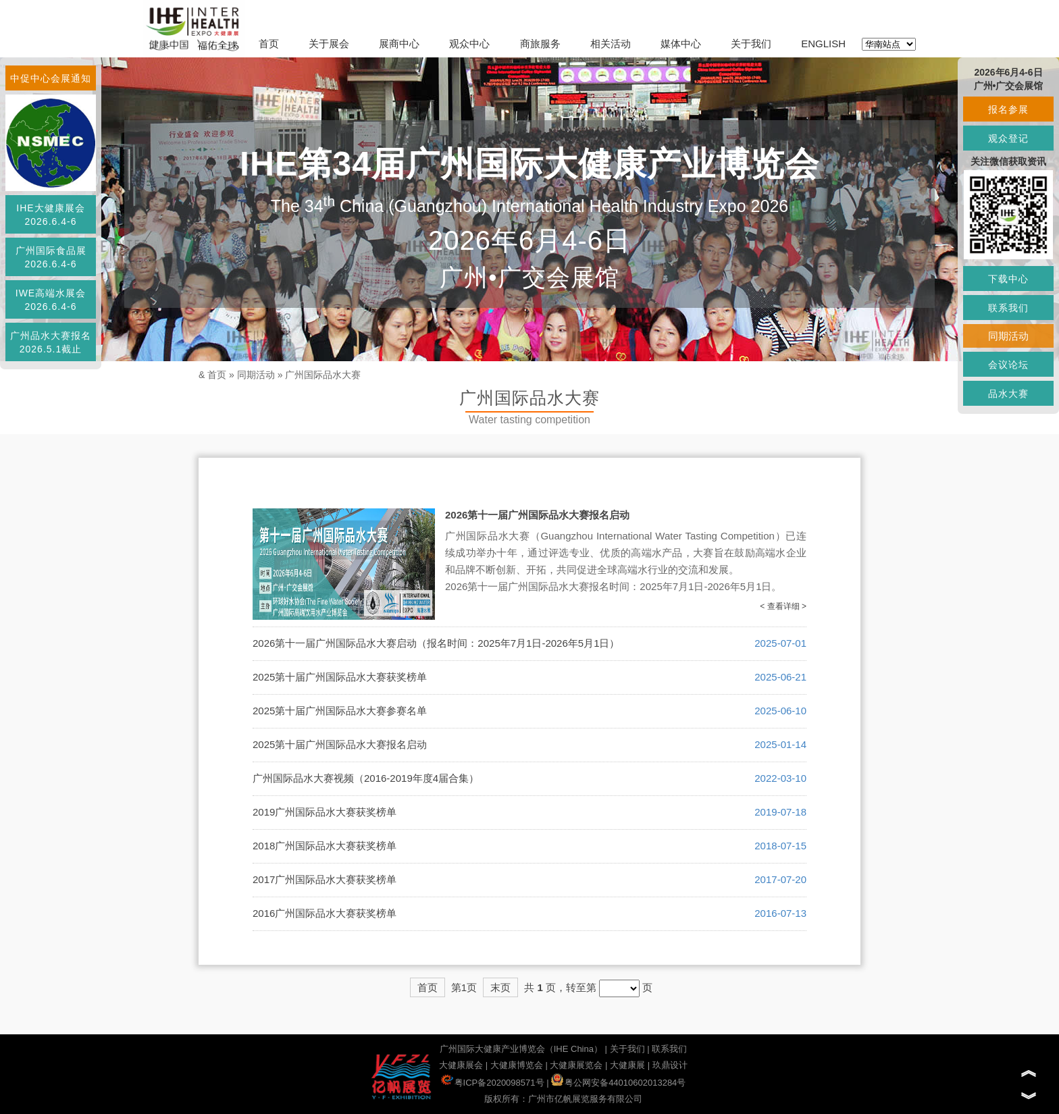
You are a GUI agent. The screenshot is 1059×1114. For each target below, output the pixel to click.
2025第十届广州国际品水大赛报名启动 (340, 744)
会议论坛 (1008, 364)
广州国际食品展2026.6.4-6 (51, 257)
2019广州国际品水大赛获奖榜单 (324, 812)
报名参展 (1008, 109)
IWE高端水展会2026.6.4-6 (51, 300)
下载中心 (1008, 278)
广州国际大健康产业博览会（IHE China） (521, 1049)
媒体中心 (681, 43)
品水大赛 (1008, 393)
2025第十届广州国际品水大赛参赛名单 (340, 710)
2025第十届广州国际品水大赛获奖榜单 (340, 677)
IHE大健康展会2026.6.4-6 (50, 215)
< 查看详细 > (783, 606)
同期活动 (256, 374)
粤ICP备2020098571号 (492, 1083)
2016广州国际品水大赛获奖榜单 (324, 913)
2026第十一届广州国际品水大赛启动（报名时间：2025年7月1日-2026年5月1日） (436, 643)
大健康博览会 (516, 1065)
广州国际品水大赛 (323, 374)
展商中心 (399, 43)
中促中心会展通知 (50, 78)
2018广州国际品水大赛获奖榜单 (324, 845)
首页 (269, 43)
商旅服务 (540, 43)
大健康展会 (461, 1065)
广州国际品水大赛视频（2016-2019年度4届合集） (366, 778)
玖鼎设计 (670, 1065)
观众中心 (469, 43)
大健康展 (627, 1065)
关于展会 (329, 43)
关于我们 (751, 43)
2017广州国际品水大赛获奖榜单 (324, 879)
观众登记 (1008, 138)
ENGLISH (823, 43)
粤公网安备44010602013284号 (618, 1083)
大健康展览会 (576, 1065)
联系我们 (669, 1049)
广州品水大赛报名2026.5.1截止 (50, 342)
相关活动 (610, 43)
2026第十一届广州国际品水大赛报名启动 (537, 515)
